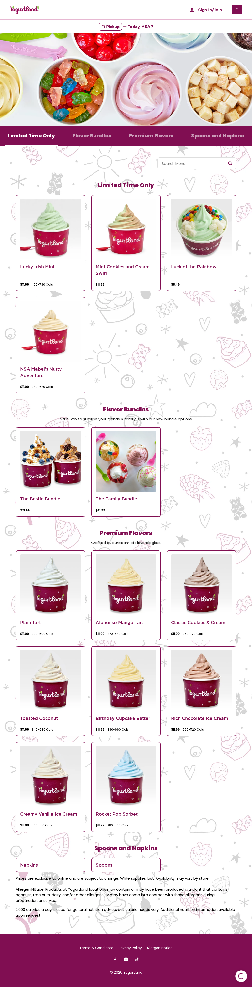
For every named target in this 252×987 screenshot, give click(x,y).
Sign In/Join (205, 9)
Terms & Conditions (96, 947)
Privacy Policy (130, 947)
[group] (50, 243)
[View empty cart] (237, 9)
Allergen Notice (160, 947)
